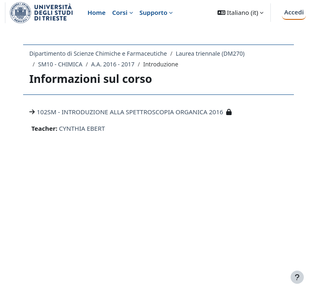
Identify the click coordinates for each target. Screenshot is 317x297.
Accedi (294, 12)
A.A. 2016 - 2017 (113, 64)
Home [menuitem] (97, 12)
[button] (240, 12)
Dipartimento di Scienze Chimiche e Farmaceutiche (98, 53)
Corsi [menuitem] (120, 12)
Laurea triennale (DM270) (210, 53)
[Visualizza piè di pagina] (297, 277)
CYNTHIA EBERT (82, 128)
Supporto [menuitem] (154, 12)
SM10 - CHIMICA (60, 64)
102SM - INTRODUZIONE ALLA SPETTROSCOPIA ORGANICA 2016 (130, 112)
